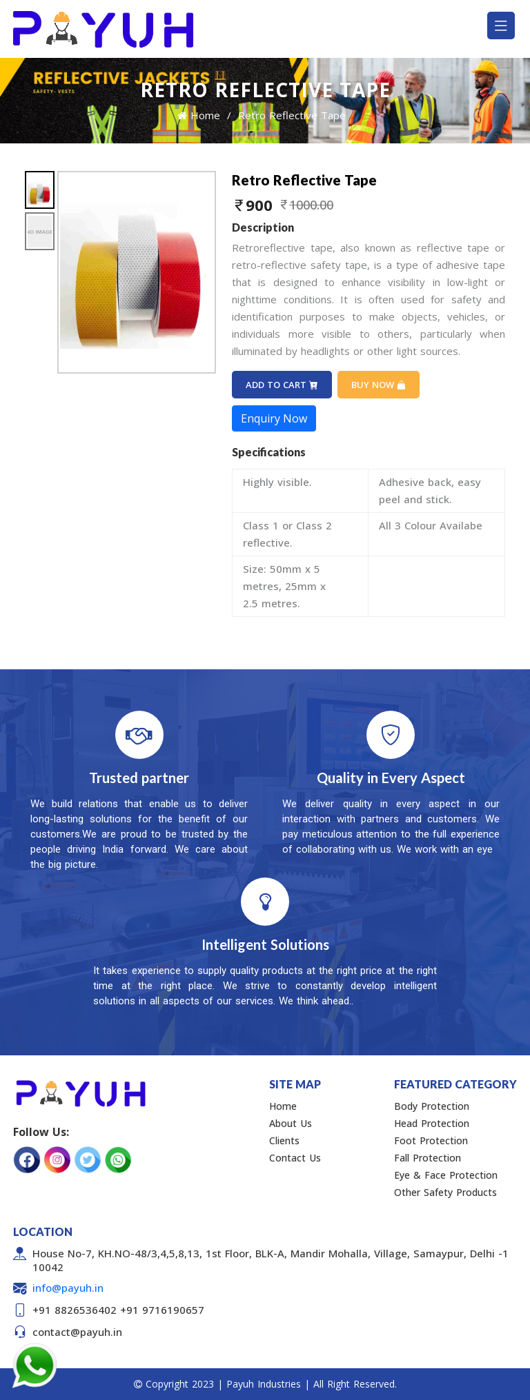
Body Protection (431, 1106)
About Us (290, 1123)
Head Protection (431, 1123)
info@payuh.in (68, 1288)
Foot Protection (431, 1140)
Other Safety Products (445, 1192)
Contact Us (295, 1157)
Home (198, 115)
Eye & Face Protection (446, 1174)
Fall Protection (427, 1157)
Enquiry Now (274, 418)
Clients (284, 1140)
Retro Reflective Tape (292, 115)
